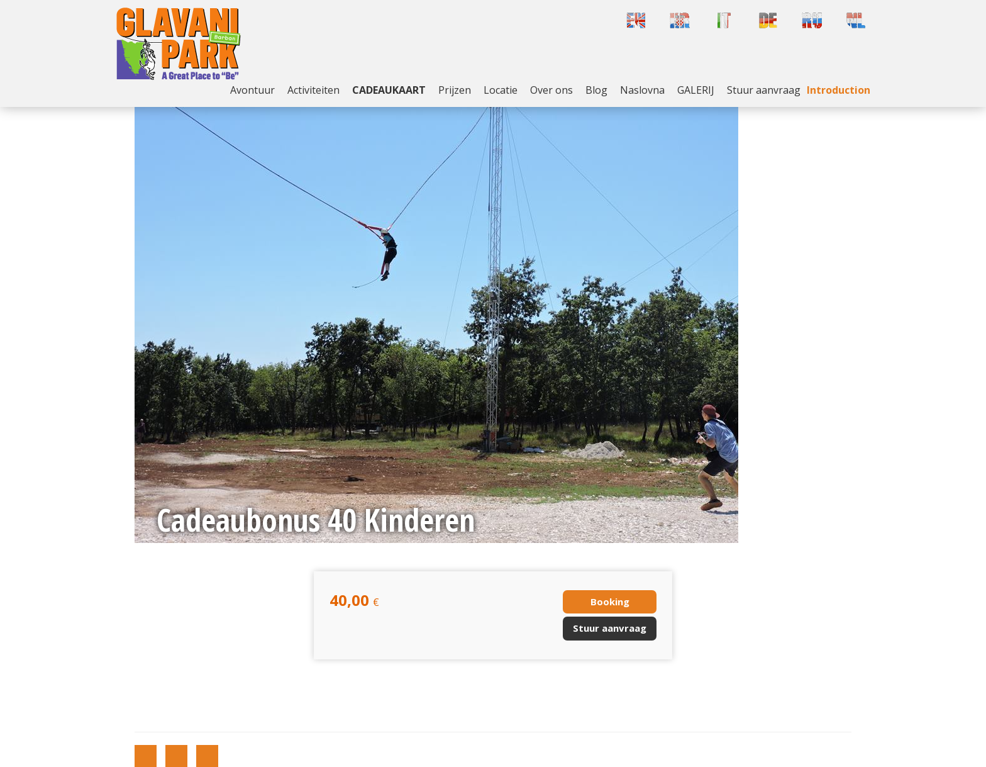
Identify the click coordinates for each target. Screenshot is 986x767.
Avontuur (252, 90)
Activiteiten (313, 90)
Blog (596, 90)
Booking (609, 601)
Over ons (551, 90)
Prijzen (454, 90)
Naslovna (642, 90)
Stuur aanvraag (763, 90)
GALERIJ (695, 90)
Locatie (501, 90)
